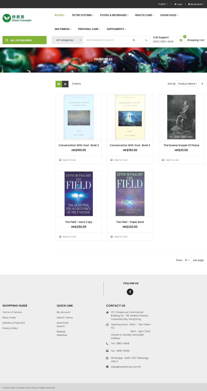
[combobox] (111, 40)
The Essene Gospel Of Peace (181, 145)
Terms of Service (12, 312)
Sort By (172, 83)
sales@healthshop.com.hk (126, 366)
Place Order (9, 317)
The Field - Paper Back (130, 222)
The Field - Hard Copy (78, 222)
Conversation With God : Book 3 (130, 145)
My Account (63, 312)
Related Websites (62, 333)
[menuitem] (60, 15)
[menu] (128, 22)
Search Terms (65, 317)
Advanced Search (62, 324)
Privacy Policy (10, 328)
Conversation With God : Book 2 (78, 145)
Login (178, 4)
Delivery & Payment (13, 322)
